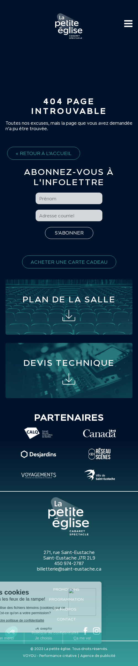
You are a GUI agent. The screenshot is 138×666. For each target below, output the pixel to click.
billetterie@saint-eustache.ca (69, 569)
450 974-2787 (69, 563)
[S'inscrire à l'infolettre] (69, 233)
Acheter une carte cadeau (69, 262)
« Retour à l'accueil (43, 153)
